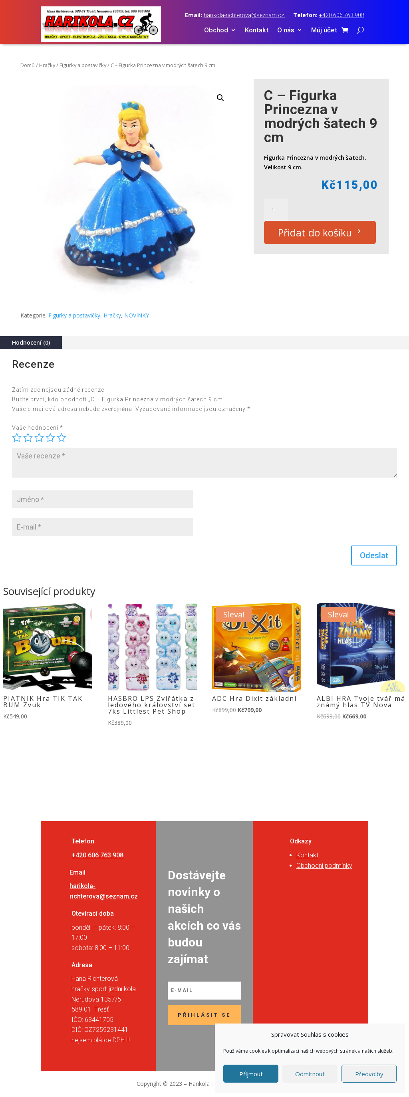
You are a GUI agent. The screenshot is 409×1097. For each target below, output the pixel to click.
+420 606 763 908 (341, 15)
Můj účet (324, 30)
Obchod (216, 30)
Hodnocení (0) (31, 342)
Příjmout (251, 1074)
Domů (27, 65)
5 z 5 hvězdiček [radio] (61, 437)
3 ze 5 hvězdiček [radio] (39, 437)
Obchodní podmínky (324, 865)
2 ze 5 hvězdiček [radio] (28, 437)
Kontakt (256, 30)
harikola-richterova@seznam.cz (244, 15)
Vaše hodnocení (37, 428)
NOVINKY (136, 315)
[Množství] (276, 209)
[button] (220, 98)
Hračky (47, 65)
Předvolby (369, 1074)
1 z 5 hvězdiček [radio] (17, 437)
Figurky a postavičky (83, 65)
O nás (285, 30)
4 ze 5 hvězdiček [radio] (50, 437)
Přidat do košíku (315, 232)
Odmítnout (310, 1074)
